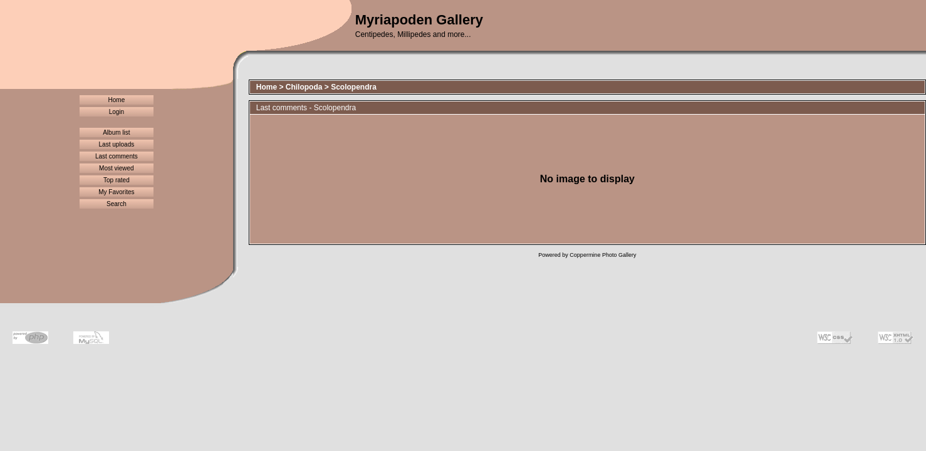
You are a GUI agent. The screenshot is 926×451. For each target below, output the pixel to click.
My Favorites (116, 192)
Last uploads (117, 144)
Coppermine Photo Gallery (603, 255)
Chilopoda (304, 87)
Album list (116, 132)
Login (116, 111)
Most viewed (116, 168)
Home (116, 99)
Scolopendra (354, 87)
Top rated (116, 180)
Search (117, 203)
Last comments (116, 156)
